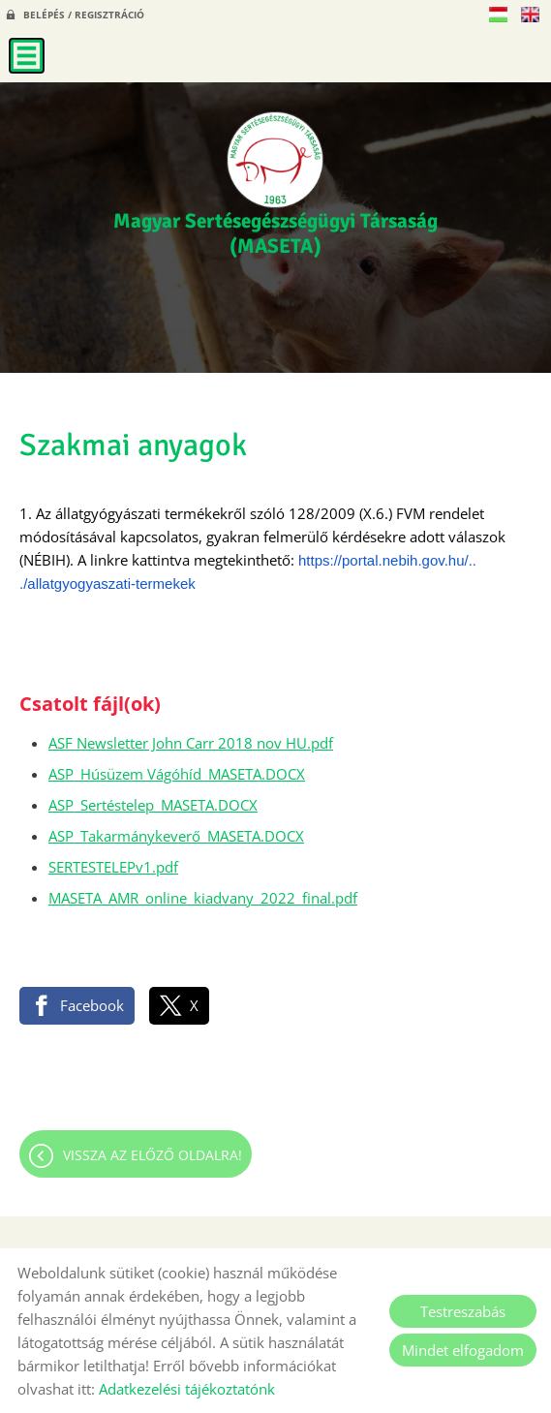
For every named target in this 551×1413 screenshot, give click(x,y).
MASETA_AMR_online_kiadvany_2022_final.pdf (202, 897)
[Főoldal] (276, 159)
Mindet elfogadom (463, 1350)
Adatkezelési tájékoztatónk (187, 1388)
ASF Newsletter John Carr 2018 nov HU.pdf (190, 743)
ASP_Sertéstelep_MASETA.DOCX (153, 804)
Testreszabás (462, 1311)
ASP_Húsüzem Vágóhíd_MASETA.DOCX (176, 773)
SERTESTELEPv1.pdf (113, 866)
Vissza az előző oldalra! (152, 1155)
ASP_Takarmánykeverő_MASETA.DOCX (176, 835)
